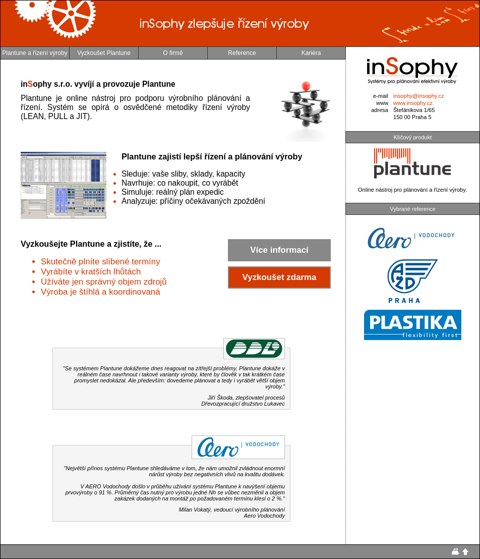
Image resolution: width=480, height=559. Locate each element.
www (382, 103)
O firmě (173, 53)
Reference (242, 53)
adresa (379, 110)
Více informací (279, 250)
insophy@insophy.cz (418, 96)
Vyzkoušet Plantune (104, 53)
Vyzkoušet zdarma (280, 277)
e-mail (380, 96)
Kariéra (311, 53)
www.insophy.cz (413, 103)
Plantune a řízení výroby (34, 53)
